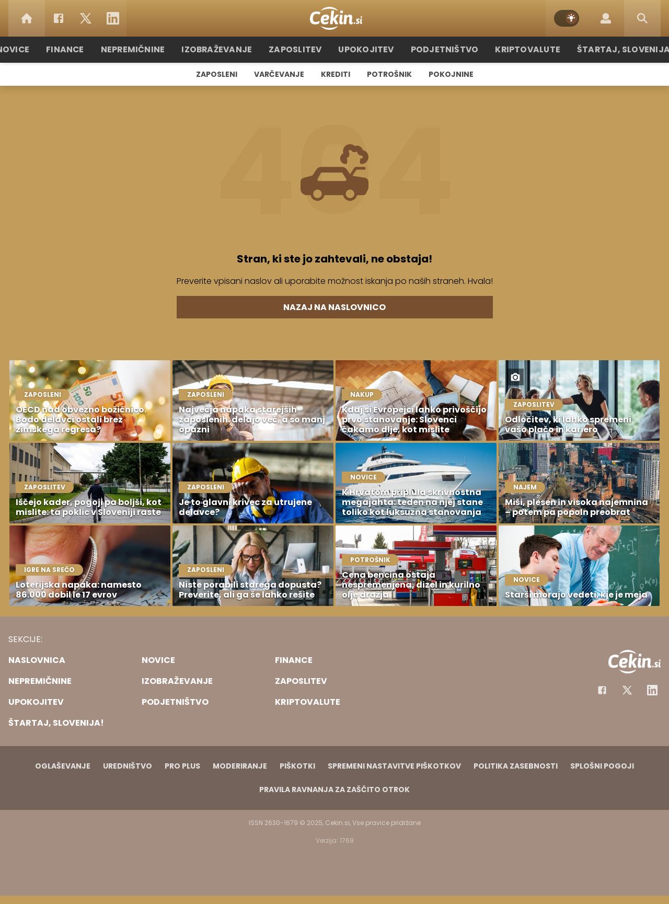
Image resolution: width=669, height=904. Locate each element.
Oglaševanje (62, 766)
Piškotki (297, 766)
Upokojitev (367, 49)
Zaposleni (216, 74)
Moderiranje (240, 766)
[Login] (605, 18)
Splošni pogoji (602, 766)
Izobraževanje (225, 49)
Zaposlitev (299, 49)
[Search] (642, 18)
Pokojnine (451, 74)
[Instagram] (652, 690)
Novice (31, 49)
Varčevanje (279, 74)
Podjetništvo (440, 49)
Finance (81, 49)
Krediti (335, 74)
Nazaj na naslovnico (334, 307)
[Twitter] (85, 18)
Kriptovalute (518, 49)
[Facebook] (58, 18)
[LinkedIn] (112, 18)
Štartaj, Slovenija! (610, 49)
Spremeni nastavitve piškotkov (394, 766)
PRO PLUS (182, 766)
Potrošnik (389, 74)
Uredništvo (127, 766)
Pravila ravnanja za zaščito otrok (334, 789)
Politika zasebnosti (516, 766)
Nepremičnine (146, 49)
